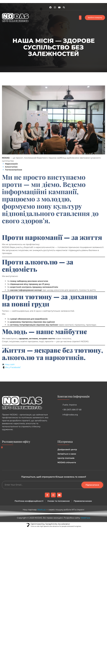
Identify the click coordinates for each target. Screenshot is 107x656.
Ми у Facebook (12, 367)
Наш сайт (10, 364)
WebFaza (85, 518)
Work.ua (41, 509)
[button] (64, 7)
